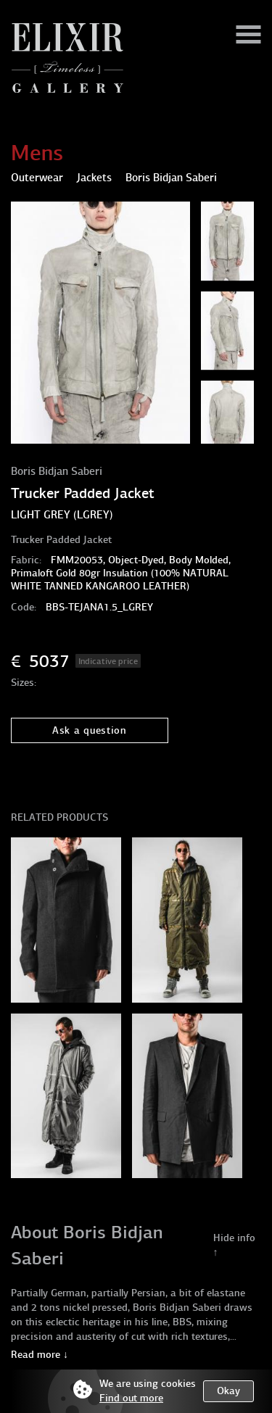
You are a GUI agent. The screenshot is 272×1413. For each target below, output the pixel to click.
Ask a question (89, 730)
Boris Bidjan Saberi (56, 471)
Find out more (131, 1398)
